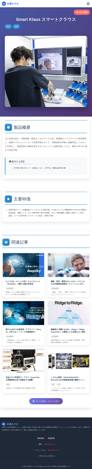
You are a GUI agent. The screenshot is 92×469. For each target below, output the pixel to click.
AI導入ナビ (10, 4)
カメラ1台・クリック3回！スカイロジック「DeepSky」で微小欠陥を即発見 (22, 282)
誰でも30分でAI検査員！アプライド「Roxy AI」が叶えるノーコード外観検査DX (23, 329)
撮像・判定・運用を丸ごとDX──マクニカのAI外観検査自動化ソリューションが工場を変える (68, 282)
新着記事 (51, 437)
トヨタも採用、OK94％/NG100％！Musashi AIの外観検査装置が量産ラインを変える (68, 377)
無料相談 (40, 437)
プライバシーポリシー (47, 454)
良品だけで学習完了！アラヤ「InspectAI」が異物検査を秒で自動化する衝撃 (23, 377)
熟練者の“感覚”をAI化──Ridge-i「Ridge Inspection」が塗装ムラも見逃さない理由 (68, 329)
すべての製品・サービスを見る (46, 400)
